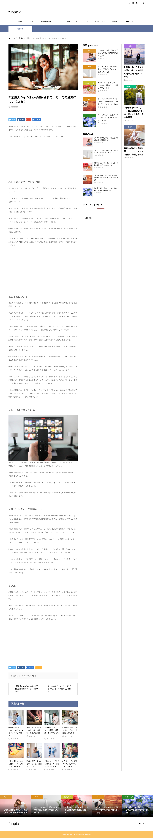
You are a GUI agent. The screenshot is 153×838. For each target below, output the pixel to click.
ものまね (33, 676)
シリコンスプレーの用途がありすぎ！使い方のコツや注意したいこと (106, 151)
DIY (59, 21)
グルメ (86, 21)
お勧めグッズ (100, 21)
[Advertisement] (43, 160)
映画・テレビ (46, 21)
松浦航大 (26, 676)
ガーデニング (130, 21)
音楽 (33, 21)
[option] (15, 806)
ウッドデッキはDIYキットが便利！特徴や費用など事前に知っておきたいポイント (106, 178)
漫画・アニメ (72, 21)
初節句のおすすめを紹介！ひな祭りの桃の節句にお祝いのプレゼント (106, 164)
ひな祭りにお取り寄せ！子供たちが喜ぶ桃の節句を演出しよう (106, 139)
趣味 (20, 21)
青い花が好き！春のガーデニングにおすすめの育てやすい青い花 (106, 189)
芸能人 (115, 21)
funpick (14, 12)
